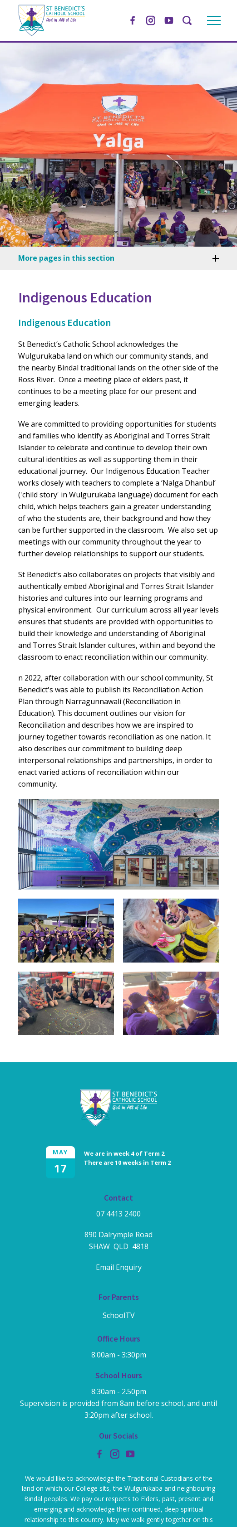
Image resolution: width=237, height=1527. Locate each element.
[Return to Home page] (51, 34)
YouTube (169, 18)
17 (60, 1168)
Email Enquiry (119, 1267)
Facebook (132, 18)
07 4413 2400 (118, 1214)
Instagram (151, 18)
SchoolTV (119, 1315)
